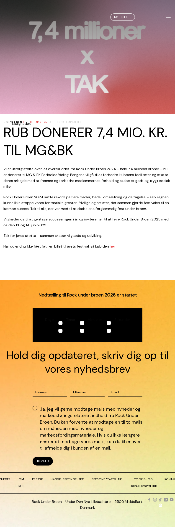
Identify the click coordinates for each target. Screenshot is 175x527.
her (112, 246)
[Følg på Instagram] (155, 500)
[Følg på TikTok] (160, 500)
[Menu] (169, 17)
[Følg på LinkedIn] (166, 500)
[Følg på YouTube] (171, 500)
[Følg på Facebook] (149, 500)
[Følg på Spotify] (160, 506)
